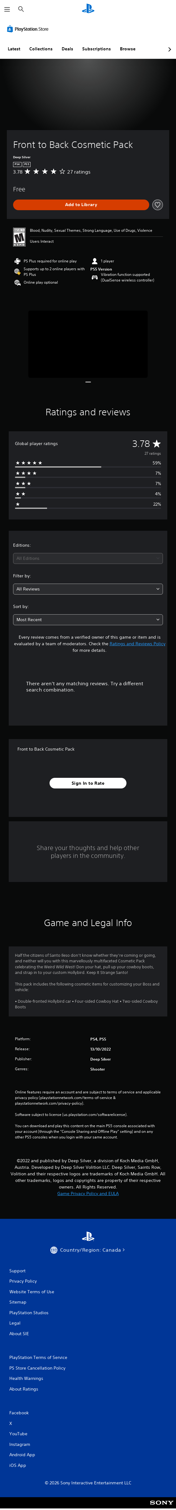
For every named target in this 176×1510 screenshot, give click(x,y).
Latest (14, 49)
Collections (41, 49)
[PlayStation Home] (88, 9)
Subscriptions (96, 49)
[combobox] (88, 558)
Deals (67, 49)
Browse (128, 49)
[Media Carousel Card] (87, 344)
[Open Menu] (7, 9)
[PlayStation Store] (29, 29)
